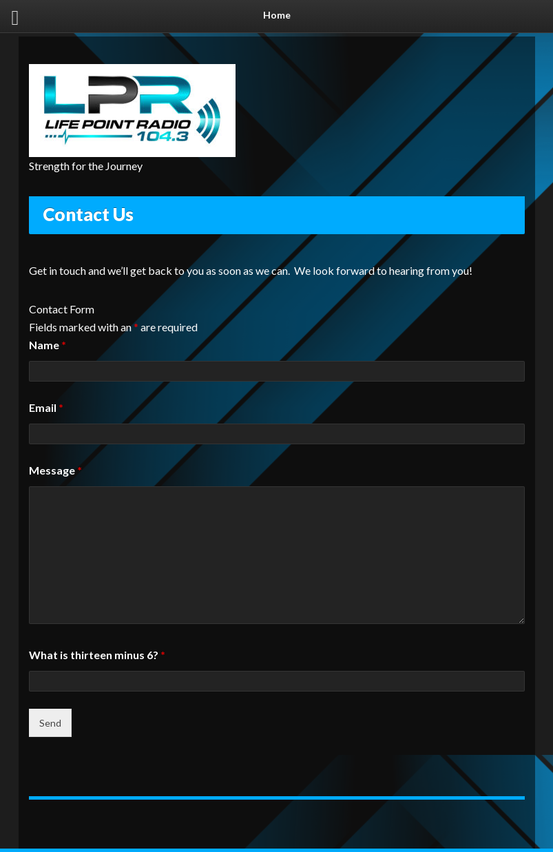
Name (47, 344)
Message (55, 470)
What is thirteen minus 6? (97, 654)
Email (46, 407)
